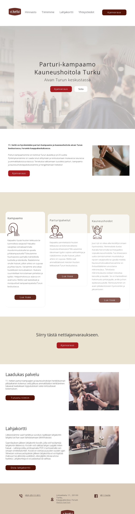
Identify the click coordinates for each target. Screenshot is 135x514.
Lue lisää (25, 299)
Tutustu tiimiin (20, 397)
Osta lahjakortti (20, 467)
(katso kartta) (63, 502)
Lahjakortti (66, 12)
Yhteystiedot (86, 12)
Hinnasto (30, 12)
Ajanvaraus (114, 12)
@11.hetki (105, 495)
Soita (80, 89)
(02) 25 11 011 (33, 495)
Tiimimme (48, 12)
